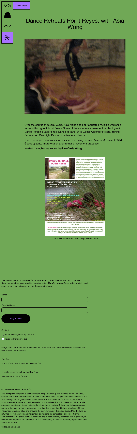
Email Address (8, 305)
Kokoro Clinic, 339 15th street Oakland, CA (21, 363)
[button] (21, 5)
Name (4, 294)
